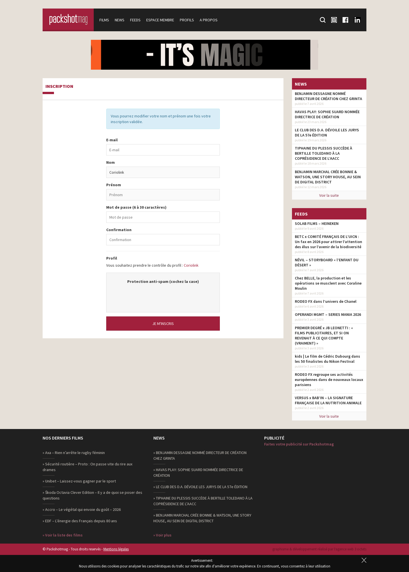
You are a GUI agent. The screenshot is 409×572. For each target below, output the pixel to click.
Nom (110, 162)
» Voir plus (162, 535)
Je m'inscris (163, 323)
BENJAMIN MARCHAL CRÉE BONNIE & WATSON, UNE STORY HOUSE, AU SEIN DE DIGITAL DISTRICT (328, 177)
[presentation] (163, 295)
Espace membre (160, 19)
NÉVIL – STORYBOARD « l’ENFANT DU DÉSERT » (326, 262)
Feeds (135, 19)
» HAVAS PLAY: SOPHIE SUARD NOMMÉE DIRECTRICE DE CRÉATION (198, 472)
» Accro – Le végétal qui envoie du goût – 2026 (82, 509)
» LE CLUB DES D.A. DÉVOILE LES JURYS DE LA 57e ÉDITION (200, 486)
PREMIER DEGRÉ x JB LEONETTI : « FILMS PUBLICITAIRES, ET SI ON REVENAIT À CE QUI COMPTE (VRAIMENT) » (324, 335)
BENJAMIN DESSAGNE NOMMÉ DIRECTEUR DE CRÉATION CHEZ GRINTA (328, 96)
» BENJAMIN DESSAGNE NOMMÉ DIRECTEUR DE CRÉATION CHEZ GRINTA (200, 455)
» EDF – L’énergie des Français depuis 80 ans (80, 520)
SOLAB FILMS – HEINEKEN (317, 223)
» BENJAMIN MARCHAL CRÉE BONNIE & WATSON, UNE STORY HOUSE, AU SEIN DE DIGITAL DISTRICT (202, 518)
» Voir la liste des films (63, 535)
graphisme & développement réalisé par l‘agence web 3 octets (319, 549)
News (119, 19)
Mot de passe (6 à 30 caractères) (136, 207)
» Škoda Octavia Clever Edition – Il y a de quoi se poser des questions (92, 495)
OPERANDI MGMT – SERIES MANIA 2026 (328, 314)
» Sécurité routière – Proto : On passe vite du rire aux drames (87, 466)
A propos (209, 19)
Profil (111, 258)
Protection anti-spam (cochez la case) (163, 281)
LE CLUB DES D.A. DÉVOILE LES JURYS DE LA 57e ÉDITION (327, 132)
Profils (187, 19)
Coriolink (191, 265)
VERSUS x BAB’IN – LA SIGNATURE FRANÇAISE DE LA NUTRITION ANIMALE (328, 400)
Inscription (59, 86)
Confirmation (119, 229)
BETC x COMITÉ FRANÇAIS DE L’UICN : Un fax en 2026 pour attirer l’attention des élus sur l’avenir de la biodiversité (328, 241)
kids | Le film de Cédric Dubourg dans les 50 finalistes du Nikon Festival (327, 359)
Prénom (113, 184)
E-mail (112, 139)
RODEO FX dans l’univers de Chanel (325, 301)
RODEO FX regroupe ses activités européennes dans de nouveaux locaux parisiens (329, 379)
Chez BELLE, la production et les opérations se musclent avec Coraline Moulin (328, 283)
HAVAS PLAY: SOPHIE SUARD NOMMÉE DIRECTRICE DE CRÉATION (327, 114)
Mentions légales (116, 549)
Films (104, 19)
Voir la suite (329, 195)
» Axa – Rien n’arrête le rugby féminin (74, 452)
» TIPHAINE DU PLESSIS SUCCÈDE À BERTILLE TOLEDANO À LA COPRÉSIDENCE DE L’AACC (203, 501)
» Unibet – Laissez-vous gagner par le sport (79, 481)
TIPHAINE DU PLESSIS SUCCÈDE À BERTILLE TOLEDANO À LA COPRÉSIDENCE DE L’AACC (323, 153)
